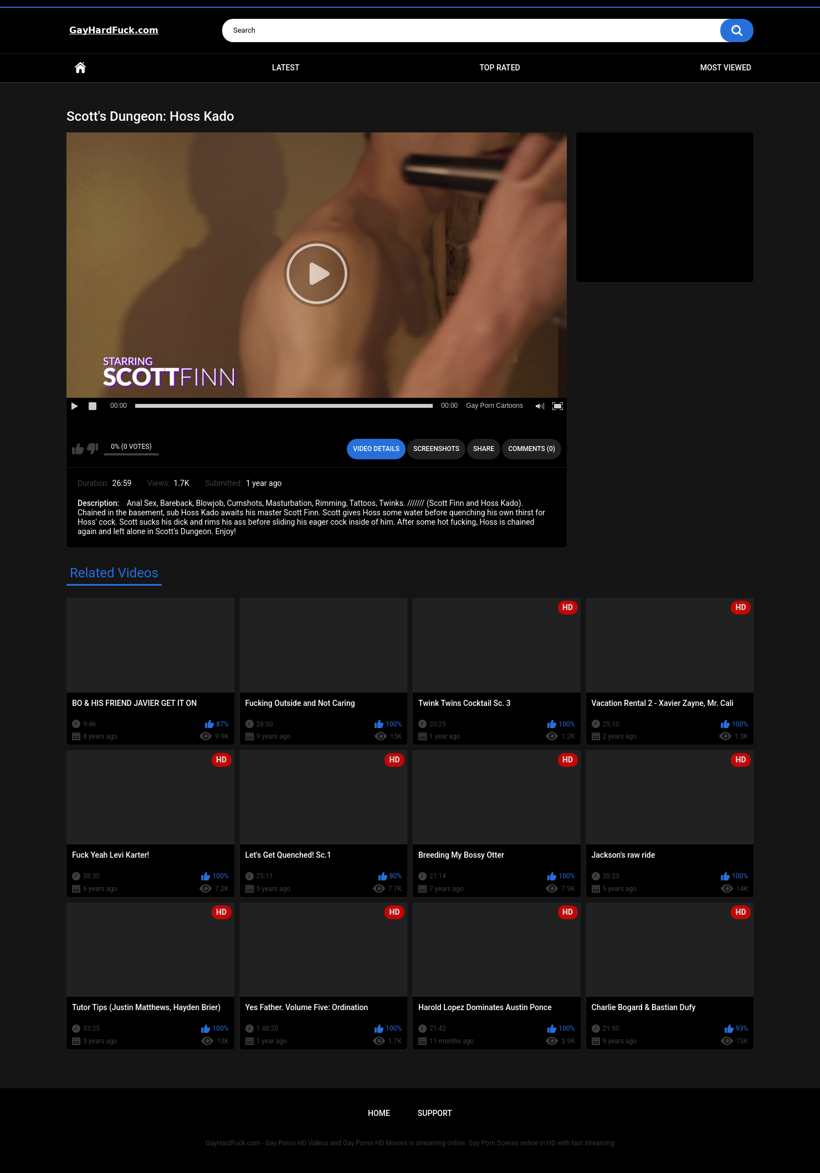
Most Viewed (725, 67)
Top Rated (499, 67)
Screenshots (436, 449)
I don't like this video (92, 448)
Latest (286, 67)
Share (483, 449)
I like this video (78, 448)
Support (435, 1113)
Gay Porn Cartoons (494, 405)
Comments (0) (531, 449)
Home (80, 68)
